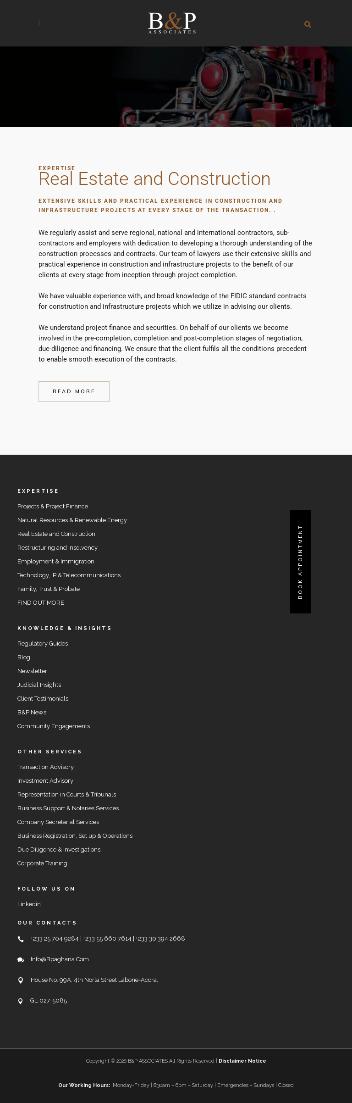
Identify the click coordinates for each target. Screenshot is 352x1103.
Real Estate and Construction (56, 534)
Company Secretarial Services (58, 822)
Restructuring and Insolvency (57, 548)
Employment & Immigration (55, 561)
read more (74, 391)
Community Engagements (53, 726)
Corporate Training (42, 863)
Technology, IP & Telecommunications (69, 575)
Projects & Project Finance (52, 506)
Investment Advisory (45, 781)
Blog (23, 657)
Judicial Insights (39, 685)
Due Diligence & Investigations (58, 849)
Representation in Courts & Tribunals (66, 794)
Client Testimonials (42, 699)
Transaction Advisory (45, 767)
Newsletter (32, 671)
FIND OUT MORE (40, 603)
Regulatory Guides (42, 643)
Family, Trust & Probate (48, 589)
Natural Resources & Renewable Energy (72, 520)
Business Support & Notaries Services (68, 808)
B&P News (31, 712)
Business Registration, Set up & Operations (74, 836)
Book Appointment (300, 561)
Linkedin (29, 904)
